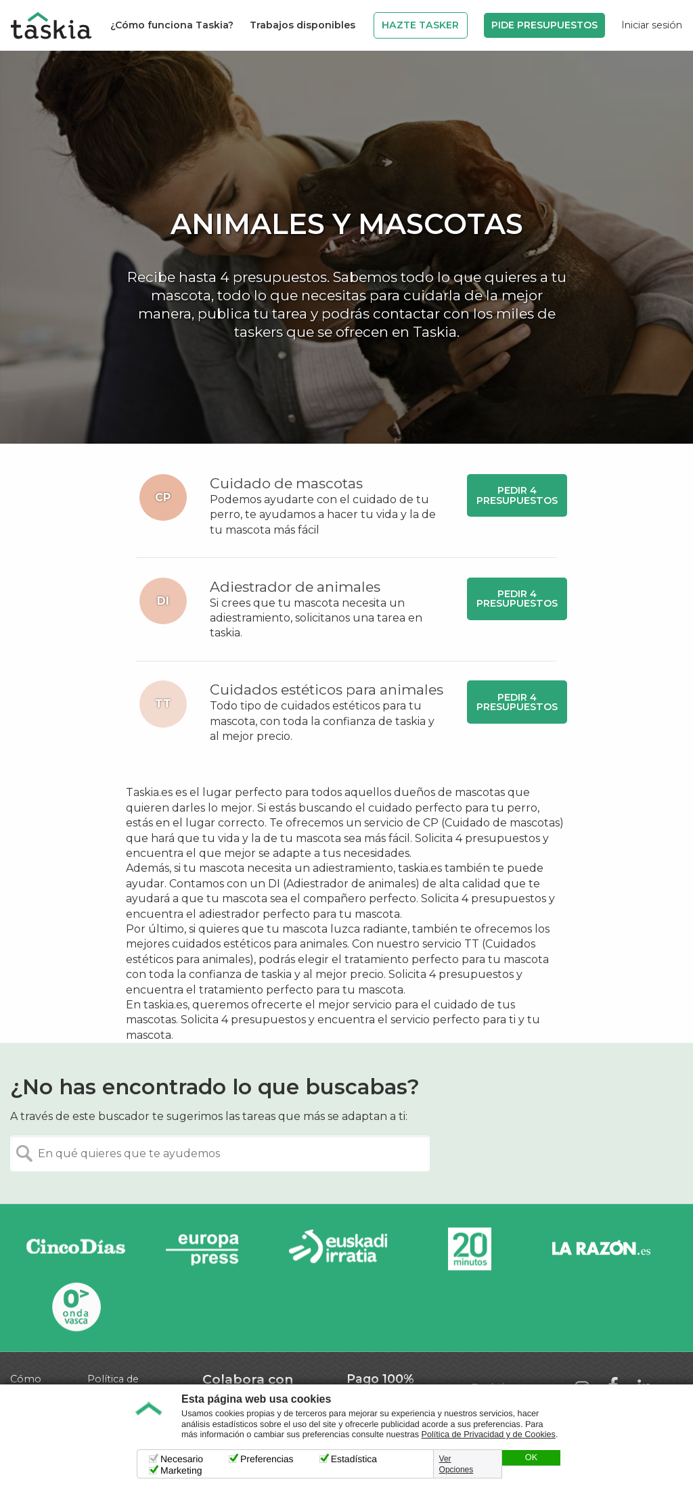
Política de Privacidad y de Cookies (489, 1434)
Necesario (181, 1458)
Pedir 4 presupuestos (517, 495)
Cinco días (75, 1249)
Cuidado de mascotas (286, 483)
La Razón (601, 1249)
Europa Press (207, 1249)
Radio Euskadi (338, 1249)
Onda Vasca (75, 1306)
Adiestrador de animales (295, 586)
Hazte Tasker (420, 25)
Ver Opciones (456, 1464)
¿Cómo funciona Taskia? (171, 25)
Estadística (354, 1458)
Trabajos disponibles (302, 25)
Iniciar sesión (651, 25)
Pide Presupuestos (544, 25)
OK (531, 1457)
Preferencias (267, 1458)
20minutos (469, 1249)
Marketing (181, 1470)
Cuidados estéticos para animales (326, 689)
